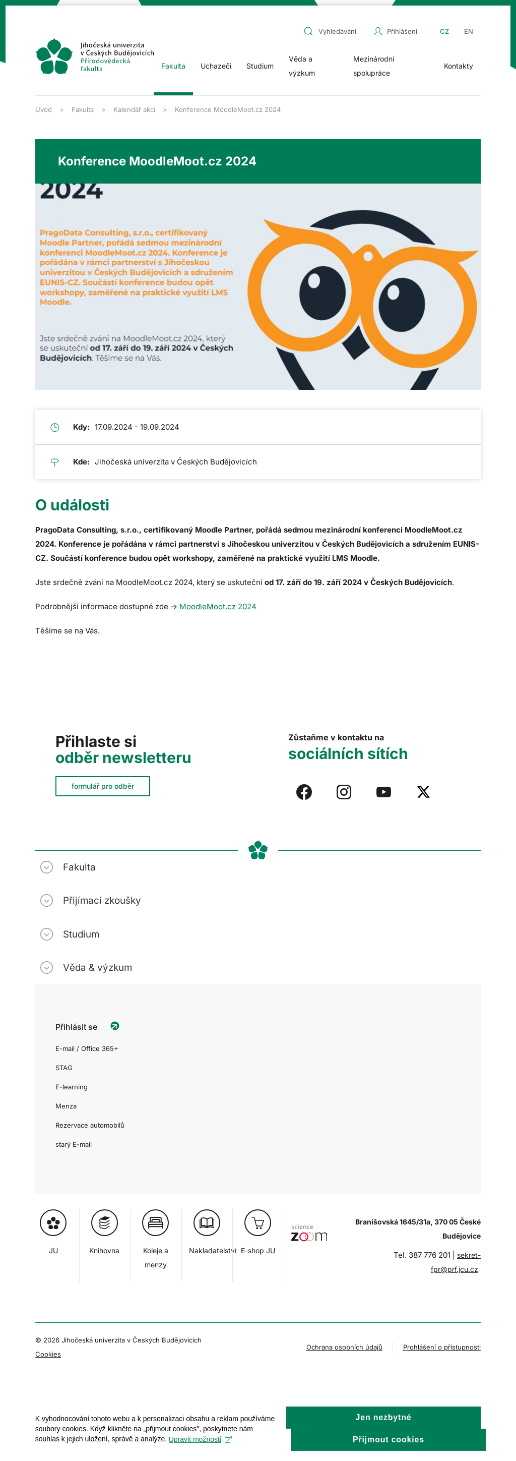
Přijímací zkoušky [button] (102, 900)
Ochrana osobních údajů (344, 1347)
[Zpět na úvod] (94, 56)
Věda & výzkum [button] (97, 967)
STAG (64, 1068)
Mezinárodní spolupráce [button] (373, 65)
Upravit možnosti (200, 1450)
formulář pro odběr (103, 786)
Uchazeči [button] (216, 66)
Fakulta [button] (173, 66)
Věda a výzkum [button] (302, 65)
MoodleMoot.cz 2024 (217, 606)
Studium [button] (260, 66)
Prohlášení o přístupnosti (442, 1347)
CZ (444, 31)
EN (468, 31)
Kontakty (458, 66)
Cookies (48, 1354)
